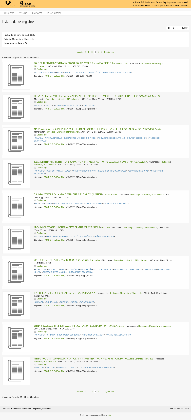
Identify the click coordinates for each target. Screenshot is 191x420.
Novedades (37, 13)
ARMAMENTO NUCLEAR (67, 368)
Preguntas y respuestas (41, 409)
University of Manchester (68, 99)
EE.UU (60, 72)
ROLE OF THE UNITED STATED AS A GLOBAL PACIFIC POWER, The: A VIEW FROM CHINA (75, 63)
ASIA (37, 204)
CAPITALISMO (51, 302)
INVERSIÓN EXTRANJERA (93, 335)
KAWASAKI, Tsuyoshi (150, 96)
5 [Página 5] (98, 52)
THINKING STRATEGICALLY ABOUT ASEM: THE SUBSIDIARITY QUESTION (68, 194)
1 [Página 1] (85, 52)
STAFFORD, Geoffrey (153, 129)
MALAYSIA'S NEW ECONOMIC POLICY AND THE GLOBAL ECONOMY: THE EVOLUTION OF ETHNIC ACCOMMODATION (87, 129)
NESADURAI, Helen (91, 260)
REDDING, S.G (89, 293)
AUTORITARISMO (87, 302)
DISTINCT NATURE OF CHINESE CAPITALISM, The (57, 293)
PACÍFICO (69, 72)
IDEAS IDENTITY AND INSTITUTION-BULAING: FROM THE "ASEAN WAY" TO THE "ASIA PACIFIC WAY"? (81, 161)
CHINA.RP (51, 72)
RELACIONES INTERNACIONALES (117, 72)
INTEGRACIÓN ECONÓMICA (84, 171)
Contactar (6, 409)
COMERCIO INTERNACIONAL (55, 272)
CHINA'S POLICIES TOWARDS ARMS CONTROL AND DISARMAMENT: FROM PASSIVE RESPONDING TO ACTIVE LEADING (88, 358)
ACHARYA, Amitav (138, 162)
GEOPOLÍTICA (94, 72)
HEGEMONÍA (81, 72)
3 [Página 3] (92, 52)
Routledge (146, 63)
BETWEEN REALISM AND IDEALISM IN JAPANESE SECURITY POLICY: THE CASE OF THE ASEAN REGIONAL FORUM (86, 96)
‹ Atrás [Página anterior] (80, 52)
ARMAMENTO (150, 269)
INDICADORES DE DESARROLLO (111, 138)
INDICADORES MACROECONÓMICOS (79, 138)
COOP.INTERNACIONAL (138, 171)
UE (43, 204)
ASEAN (58, 105)
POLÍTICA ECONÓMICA (136, 138)
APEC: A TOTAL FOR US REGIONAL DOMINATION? (57, 260)
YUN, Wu (149, 359)
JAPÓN (49, 105)
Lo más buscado (54, 13)
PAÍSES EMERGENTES (104, 236)
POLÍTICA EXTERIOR (71, 105)
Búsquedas (9, 13)
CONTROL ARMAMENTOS (103, 368)
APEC (67, 171)
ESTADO (74, 302)
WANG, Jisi (122, 63)
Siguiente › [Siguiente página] (109, 52)
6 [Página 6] (101, 52)
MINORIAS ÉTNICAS (53, 138)
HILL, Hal (105, 228)
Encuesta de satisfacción (21, 409)
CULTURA (64, 302)
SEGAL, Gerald (110, 195)
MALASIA (39, 138)
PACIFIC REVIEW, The (54, 76)
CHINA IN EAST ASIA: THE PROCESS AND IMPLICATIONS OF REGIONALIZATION (70, 325)
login (109, 415)
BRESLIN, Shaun (116, 326)
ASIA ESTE (39, 72)
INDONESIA (40, 236)
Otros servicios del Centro (179, 409)
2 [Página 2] (88, 52)
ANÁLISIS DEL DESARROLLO (59, 236)
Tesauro (23, 13)
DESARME (50, 368)
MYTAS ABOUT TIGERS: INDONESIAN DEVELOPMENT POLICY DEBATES (67, 227)
